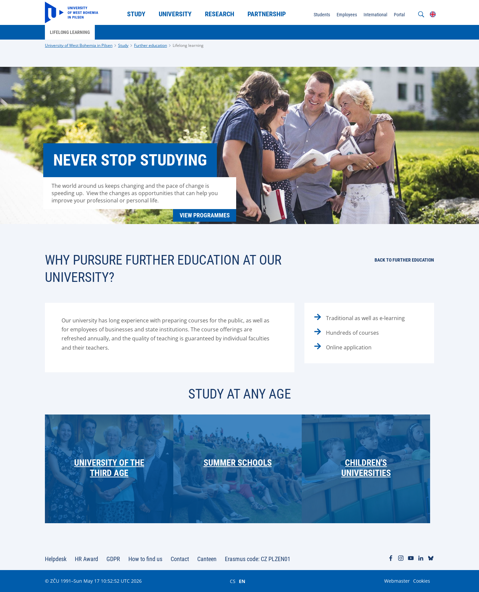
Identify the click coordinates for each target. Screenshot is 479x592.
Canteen (207, 558)
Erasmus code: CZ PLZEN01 (257, 558)
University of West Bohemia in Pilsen (78, 45)
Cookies (421, 581)
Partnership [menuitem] (266, 14)
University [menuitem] (175, 14)
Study (123, 45)
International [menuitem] (375, 14)
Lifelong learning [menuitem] (70, 32)
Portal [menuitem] (399, 14)
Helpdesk (56, 558)
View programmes (205, 215)
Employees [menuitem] (347, 14)
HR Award (86, 558)
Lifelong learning (188, 45)
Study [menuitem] (136, 14)
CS (233, 581)
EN (242, 581)
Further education (150, 45)
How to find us (145, 558)
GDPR (113, 558)
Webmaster (397, 581)
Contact (180, 558)
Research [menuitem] (219, 14)
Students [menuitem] (322, 14)
